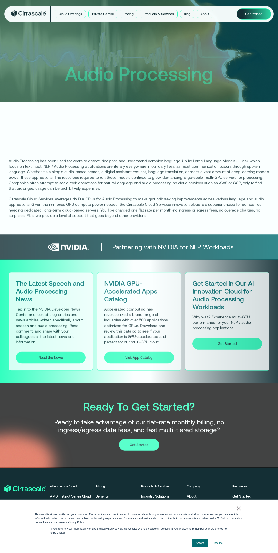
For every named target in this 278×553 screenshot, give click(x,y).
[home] (28, 13)
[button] (70, 13)
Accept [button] (200, 543)
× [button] (238, 508)
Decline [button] (218, 543)
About (192, 496)
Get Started (227, 344)
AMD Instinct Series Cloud (70, 496)
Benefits (102, 496)
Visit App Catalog (139, 358)
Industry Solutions (155, 496)
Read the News (51, 358)
